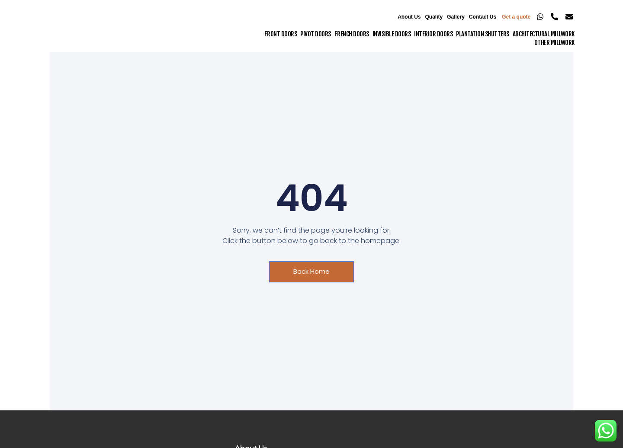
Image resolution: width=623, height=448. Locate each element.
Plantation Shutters (482, 34)
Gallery (456, 17)
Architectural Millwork (544, 34)
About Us (409, 17)
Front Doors (280, 34)
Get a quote (516, 17)
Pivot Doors (315, 34)
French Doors (351, 34)
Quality (434, 17)
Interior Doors (433, 34)
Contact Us (482, 17)
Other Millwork (554, 42)
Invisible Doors (392, 34)
